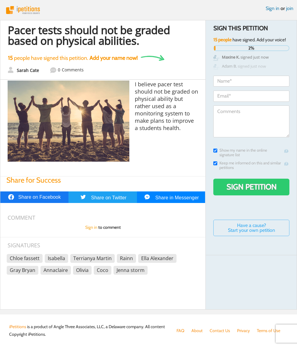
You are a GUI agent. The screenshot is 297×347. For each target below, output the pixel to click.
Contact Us (220, 330)
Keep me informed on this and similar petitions (247, 165)
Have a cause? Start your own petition (251, 227)
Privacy (243, 330)
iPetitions (148, 10)
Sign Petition (251, 186)
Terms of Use (268, 330)
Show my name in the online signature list (240, 152)
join (289, 8)
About (197, 330)
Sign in (272, 8)
